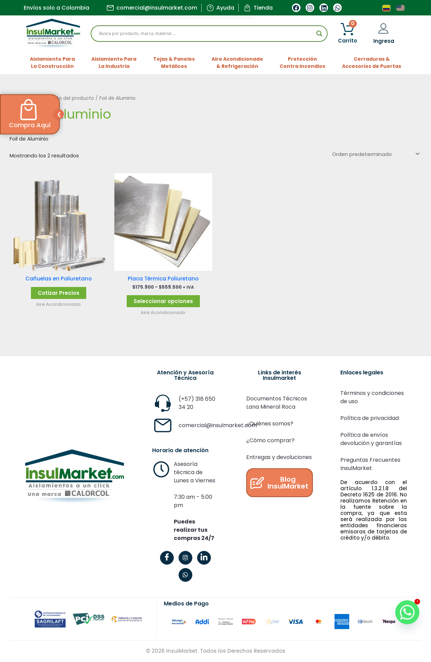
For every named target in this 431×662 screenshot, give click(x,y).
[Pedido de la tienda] (375, 154)
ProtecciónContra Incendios (302, 63)
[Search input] (206, 33)
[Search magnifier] (319, 33)
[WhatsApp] (185, 575)
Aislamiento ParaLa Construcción (52, 63)
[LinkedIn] (204, 558)
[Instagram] (185, 558)
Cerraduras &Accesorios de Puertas (371, 63)
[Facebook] (167, 558)
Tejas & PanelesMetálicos (174, 63)
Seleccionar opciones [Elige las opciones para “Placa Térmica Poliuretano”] (163, 301)
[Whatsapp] (407, 612)
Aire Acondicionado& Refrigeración (237, 63)
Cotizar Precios (58, 293)
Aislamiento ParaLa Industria (113, 63)
